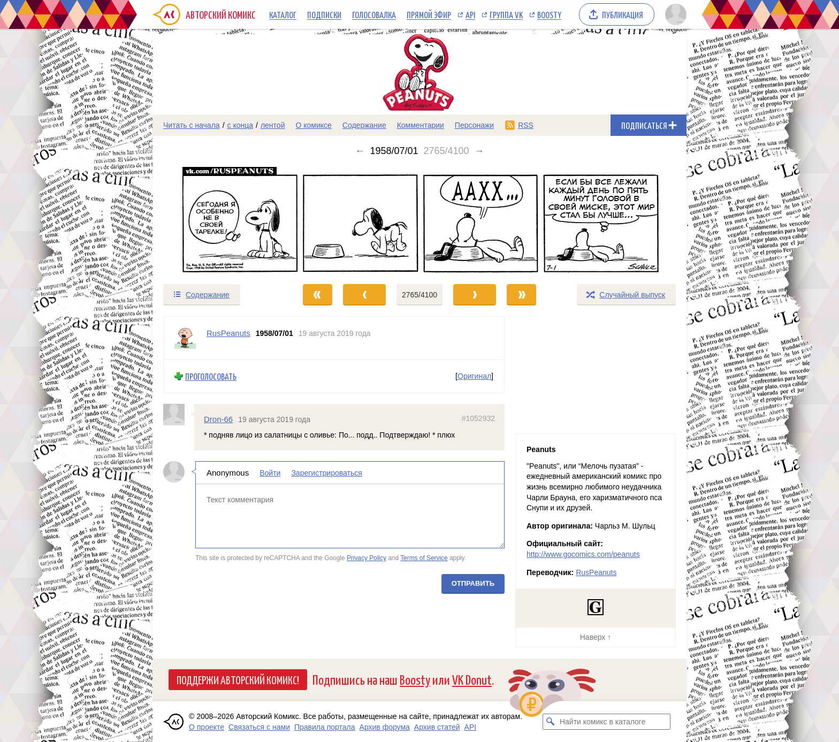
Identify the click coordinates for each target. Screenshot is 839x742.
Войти (270, 473)
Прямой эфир (429, 14)
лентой (273, 125)
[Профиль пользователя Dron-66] (178, 414)
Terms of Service (424, 558)
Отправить (473, 583)
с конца (240, 125)
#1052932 (478, 418)
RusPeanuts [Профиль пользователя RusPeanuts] (228, 333)
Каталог (282, 14)
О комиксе (313, 125)
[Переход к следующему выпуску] (419, 219)
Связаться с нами (259, 727)
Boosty (549, 14)
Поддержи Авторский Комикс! (238, 679)
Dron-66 (218, 418)
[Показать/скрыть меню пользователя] (674, 14)
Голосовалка (374, 14)
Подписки (324, 14)
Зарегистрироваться (326, 473)
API (470, 14)
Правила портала (324, 727)
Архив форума (385, 727)
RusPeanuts (596, 572)
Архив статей (437, 727)
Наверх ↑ (595, 637)
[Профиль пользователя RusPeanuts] (185, 338)
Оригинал (474, 376)
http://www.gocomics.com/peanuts (583, 554)
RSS (525, 125)
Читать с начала (191, 125)
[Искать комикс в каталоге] (550, 721)
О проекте (206, 727)
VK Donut (472, 679)
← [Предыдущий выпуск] (359, 151)
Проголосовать (211, 376)
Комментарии (420, 125)
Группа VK (506, 14)
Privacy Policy (366, 558)
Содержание (364, 125)
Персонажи (474, 125)
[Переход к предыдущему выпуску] (219, 219)
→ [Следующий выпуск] (479, 151)
